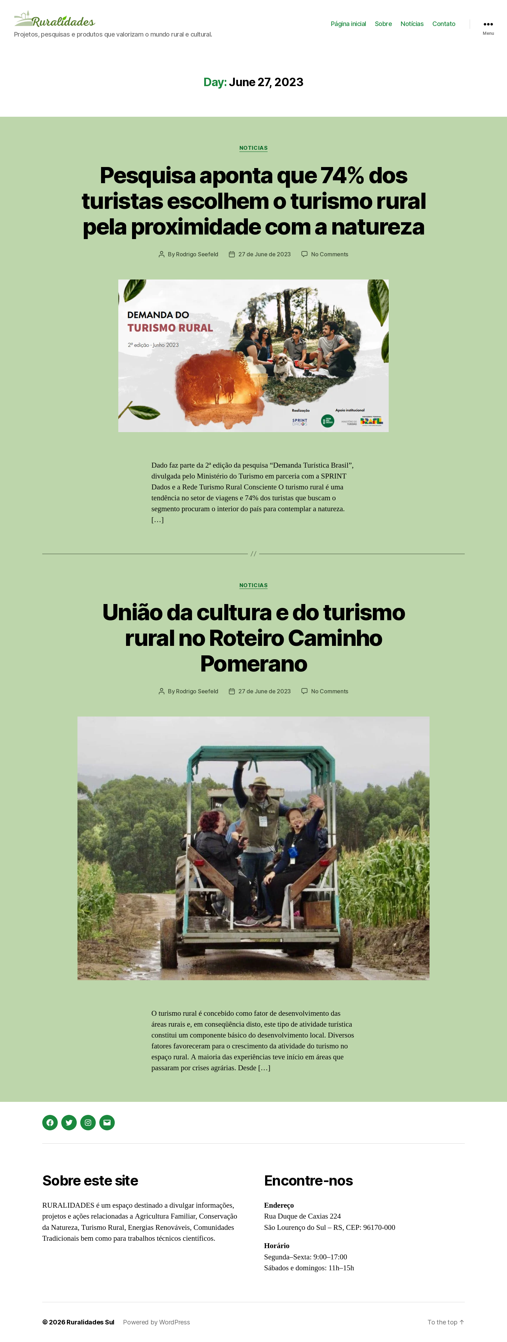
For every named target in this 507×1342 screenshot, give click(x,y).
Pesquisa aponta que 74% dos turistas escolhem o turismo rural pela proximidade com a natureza (253, 200)
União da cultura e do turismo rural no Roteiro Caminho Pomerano (253, 637)
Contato (444, 23)
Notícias (412, 23)
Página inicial (348, 23)
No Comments (329, 254)
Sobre (383, 23)
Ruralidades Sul (90, 1322)
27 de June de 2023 (264, 254)
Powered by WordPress (156, 1322)
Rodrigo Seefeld (197, 254)
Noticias (253, 148)
